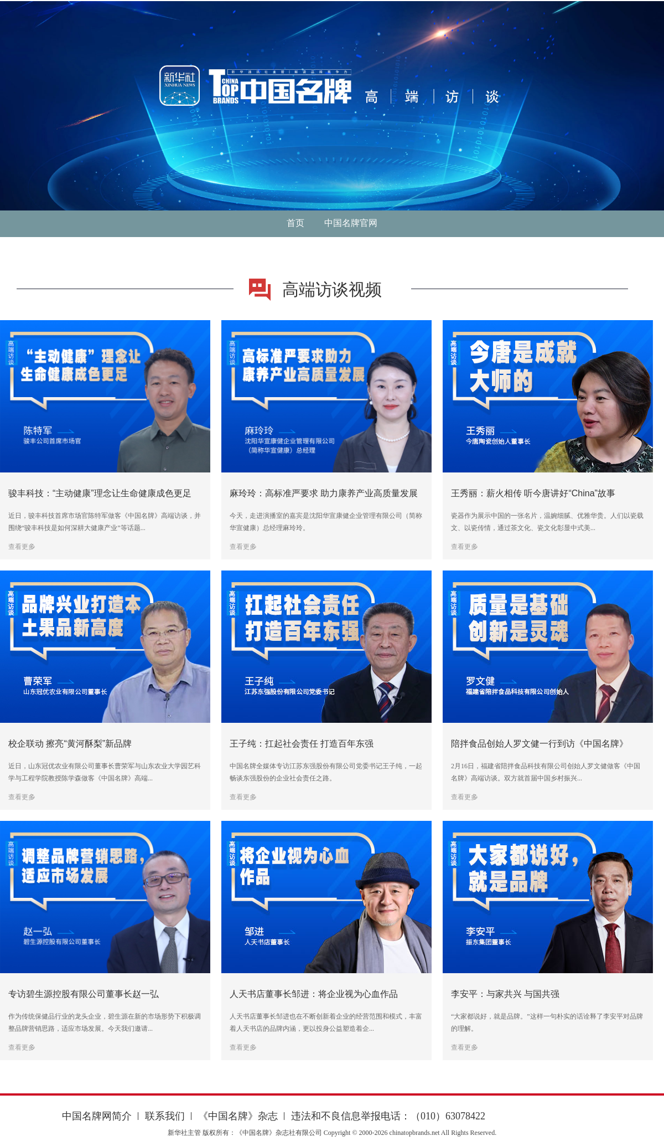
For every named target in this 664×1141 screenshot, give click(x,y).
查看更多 (21, 547)
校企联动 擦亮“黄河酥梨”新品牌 (70, 743)
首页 (295, 223)
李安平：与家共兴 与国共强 (505, 994)
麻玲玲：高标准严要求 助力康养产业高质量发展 (324, 493)
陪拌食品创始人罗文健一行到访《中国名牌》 (539, 743)
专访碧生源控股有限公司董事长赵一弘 (83, 994)
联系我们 (165, 1116)
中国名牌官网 (350, 223)
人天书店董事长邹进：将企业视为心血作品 (314, 994)
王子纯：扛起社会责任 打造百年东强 (302, 743)
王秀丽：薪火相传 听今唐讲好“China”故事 (533, 493)
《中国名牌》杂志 (238, 1116)
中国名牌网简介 (97, 1116)
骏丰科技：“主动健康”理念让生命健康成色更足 (99, 493)
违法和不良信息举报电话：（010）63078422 (388, 1116)
